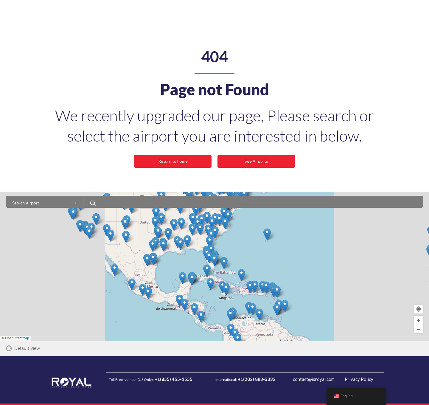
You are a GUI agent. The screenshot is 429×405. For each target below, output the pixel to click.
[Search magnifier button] (286, 13)
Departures (62, 12)
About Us (138, 12)
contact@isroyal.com (310, 379)
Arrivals (88, 12)
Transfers (112, 12)
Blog (197, 12)
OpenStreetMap (17, 338)
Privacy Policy (355, 379)
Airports (162, 12)
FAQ (181, 12)
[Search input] (260, 13)
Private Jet (219, 12)
